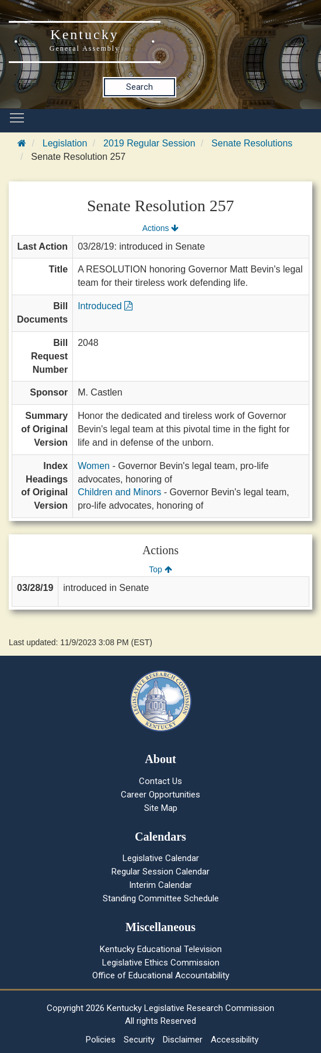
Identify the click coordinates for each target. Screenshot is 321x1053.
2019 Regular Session (149, 143)
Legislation (65, 143)
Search (139, 87)
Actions (160, 228)
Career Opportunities (160, 794)
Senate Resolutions (251, 143)
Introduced (105, 306)
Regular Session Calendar (160, 871)
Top (160, 569)
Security (139, 1039)
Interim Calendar (160, 885)
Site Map (160, 808)
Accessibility (235, 1039)
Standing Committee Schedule (161, 898)
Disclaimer (183, 1039)
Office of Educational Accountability (160, 975)
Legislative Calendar (161, 858)
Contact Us (160, 781)
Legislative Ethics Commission (160, 962)
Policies (101, 1039)
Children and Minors (119, 492)
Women (94, 466)
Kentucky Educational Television (161, 949)
